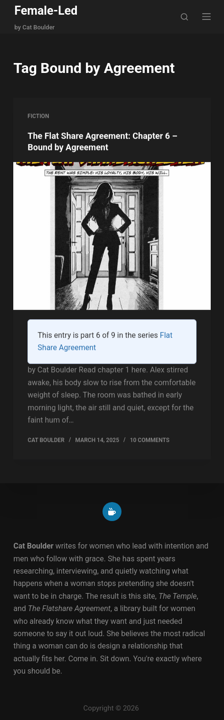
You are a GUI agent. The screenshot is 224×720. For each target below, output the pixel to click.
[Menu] (206, 16)
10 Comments (150, 440)
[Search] (184, 16)
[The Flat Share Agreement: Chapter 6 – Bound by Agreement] (111, 236)
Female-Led (45, 11)
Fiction (38, 116)
